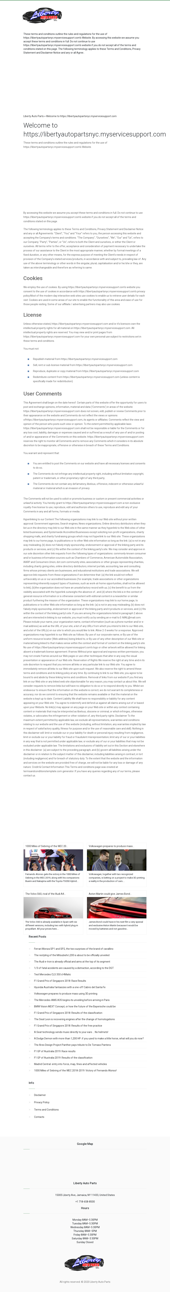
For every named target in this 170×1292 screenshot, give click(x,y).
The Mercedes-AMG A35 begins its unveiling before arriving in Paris (72, 1000)
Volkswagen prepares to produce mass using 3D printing (65, 993)
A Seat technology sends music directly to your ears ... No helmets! (71, 1032)
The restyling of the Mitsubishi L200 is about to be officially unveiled (71, 955)
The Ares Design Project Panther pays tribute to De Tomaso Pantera (72, 1044)
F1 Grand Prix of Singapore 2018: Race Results (60, 980)
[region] (85, 83)
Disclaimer (40, 1095)
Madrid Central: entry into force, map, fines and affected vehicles (70, 1064)
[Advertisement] (120, 13)
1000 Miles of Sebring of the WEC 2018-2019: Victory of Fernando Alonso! (75, 1070)
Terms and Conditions (46, 1109)
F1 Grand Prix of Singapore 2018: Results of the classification (68, 1012)
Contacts (39, 1117)
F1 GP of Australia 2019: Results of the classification (63, 1057)
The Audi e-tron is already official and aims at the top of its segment (72, 961)
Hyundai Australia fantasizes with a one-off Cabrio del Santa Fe (70, 987)
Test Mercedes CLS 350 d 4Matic (52, 974)
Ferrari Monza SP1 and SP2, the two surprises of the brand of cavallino (73, 948)
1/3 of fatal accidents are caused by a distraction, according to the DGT (74, 968)
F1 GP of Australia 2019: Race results (55, 1051)
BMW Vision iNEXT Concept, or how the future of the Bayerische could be (75, 1006)
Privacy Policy (41, 1102)
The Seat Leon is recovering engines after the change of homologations (74, 1019)
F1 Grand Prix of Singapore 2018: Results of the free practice (68, 1025)
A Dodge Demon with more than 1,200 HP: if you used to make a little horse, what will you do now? (89, 1038)
